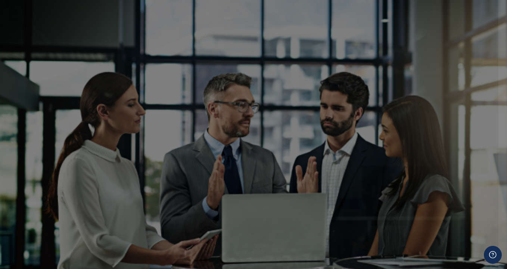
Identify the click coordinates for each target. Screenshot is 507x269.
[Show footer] (493, 255)
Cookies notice (428, 195)
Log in (428, 148)
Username (374, 53)
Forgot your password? (469, 127)
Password (374, 91)
